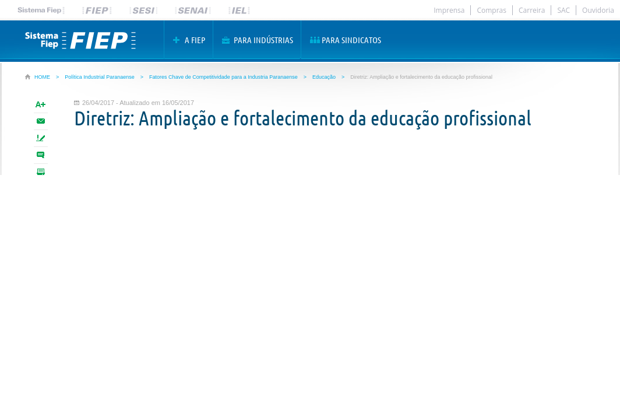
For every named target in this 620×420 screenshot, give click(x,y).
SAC (563, 10)
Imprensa (449, 10)
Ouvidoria (598, 10)
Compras (491, 10)
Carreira (532, 10)
